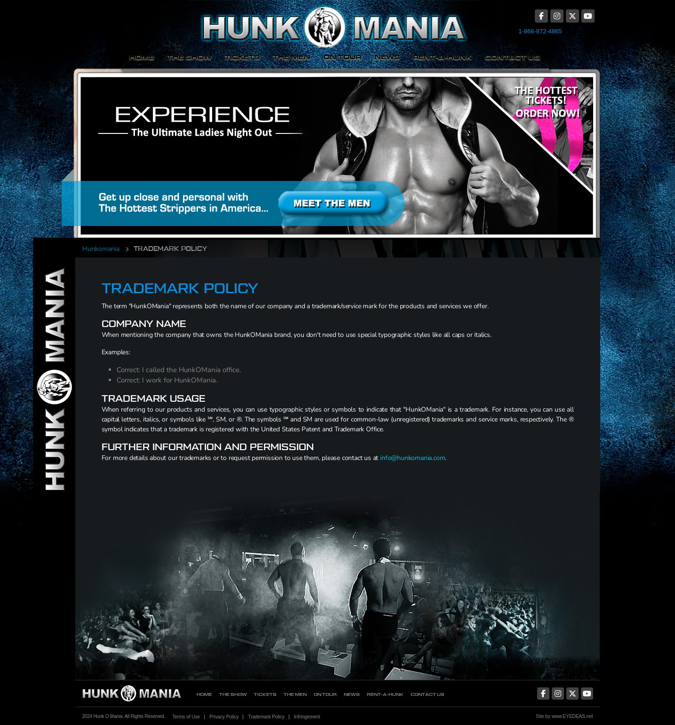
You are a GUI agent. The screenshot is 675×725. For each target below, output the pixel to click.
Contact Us (512, 57)
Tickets (242, 57)
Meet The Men (269, 147)
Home (141, 57)
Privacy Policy (223, 716)
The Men (291, 57)
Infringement (307, 716)
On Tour (342, 57)
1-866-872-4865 (540, 31)
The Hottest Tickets (534, 147)
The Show (189, 57)
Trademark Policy (266, 716)
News (387, 57)
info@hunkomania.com (412, 457)
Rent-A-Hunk (442, 57)
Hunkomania (100, 248)
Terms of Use (186, 716)
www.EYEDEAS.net (572, 716)
